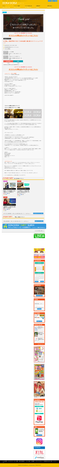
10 (35, 267)
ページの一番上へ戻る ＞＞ (39, 230)
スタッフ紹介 (28, 461)
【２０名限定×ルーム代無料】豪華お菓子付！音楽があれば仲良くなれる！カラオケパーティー (23, 192)
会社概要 (32, 461)
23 (43, 268)
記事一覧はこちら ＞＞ (41, 344)
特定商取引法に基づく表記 (48, 461)
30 (43, 269)
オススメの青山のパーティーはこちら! (23, 35)
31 (35, 270)
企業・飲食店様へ (22, 461)
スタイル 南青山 (7, 48)
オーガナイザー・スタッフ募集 (13, 461)
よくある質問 (5, 461)
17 (35, 268)
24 (35, 269)
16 (43, 267)
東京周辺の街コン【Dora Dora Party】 (29, 465)
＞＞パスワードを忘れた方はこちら (39, 307)
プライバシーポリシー (39, 461)
